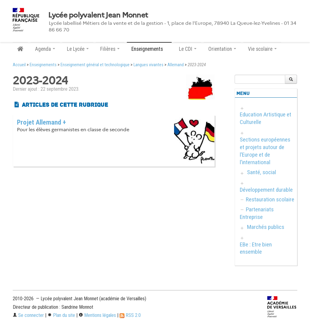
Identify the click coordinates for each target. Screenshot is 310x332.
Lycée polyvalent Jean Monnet (98, 15)
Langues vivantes (148, 64)
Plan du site (61, 315)
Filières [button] (110, 49)
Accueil (19, 64)
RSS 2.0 (130, 315)
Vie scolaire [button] (262, 49)
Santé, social (261, 172)
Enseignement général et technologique (95, 64)
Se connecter (28, 315)
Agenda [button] (45, 49)
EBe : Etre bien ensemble (256, 248)
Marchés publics (265, 226)
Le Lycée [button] (78, 49)
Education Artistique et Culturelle (265, 118)
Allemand (175, 64)
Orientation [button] (222, 49)
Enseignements (43, 64)
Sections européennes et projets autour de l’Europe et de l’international (265, 151)
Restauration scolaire (270, 199)
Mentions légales (97, 315)
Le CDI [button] (187, 49)
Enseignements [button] (149, 49)
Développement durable (266, 189)
